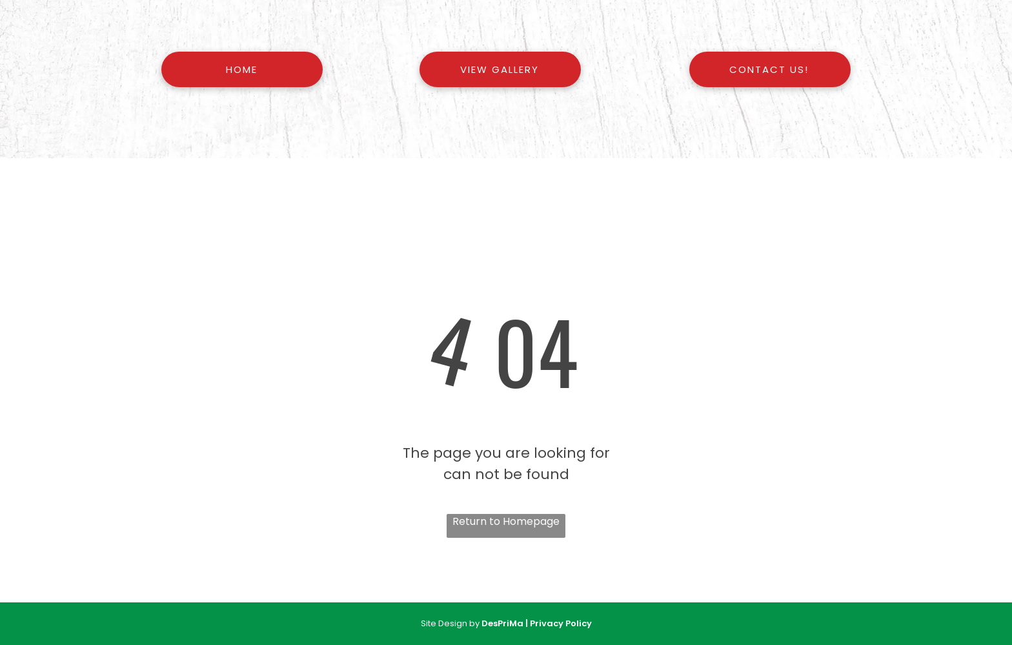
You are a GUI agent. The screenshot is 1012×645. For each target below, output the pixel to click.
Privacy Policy (561, 623)
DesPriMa (502, 623)
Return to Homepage (506, 521)
